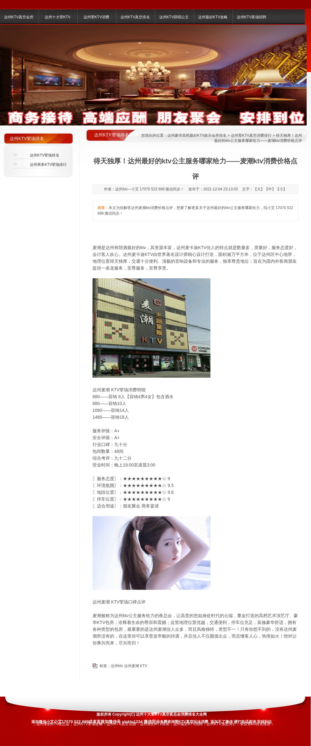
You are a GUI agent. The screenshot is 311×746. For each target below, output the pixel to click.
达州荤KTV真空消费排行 (251, 135)
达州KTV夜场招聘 (251, 17)
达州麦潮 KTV (135, 666)
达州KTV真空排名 (135, 17)
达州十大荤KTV (57, 17)
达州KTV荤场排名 (44, 155)
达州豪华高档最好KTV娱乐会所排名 (197, 135)
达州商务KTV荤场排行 (48, 164)
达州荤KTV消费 (96, 17)
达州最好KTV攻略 (213, 17)
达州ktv (117, 666)
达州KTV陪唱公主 (174, 17)
